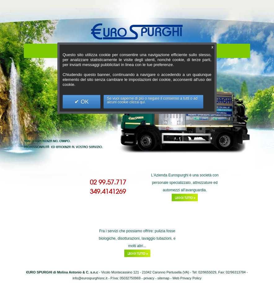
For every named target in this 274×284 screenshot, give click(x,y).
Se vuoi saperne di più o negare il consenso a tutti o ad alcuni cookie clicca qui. (152, 100)
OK (84, 102)
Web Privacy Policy (186, 278)
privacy (149, 278)
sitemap (163, 278)
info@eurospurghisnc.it (90, 278)
